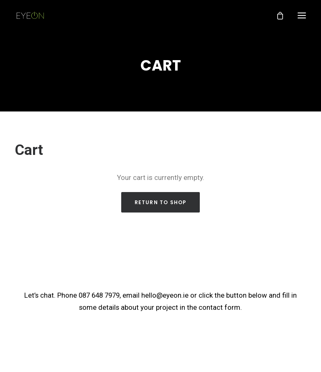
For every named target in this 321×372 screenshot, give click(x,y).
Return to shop (161, 201)
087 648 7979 (99, 294)
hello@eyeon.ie (165, 294)
